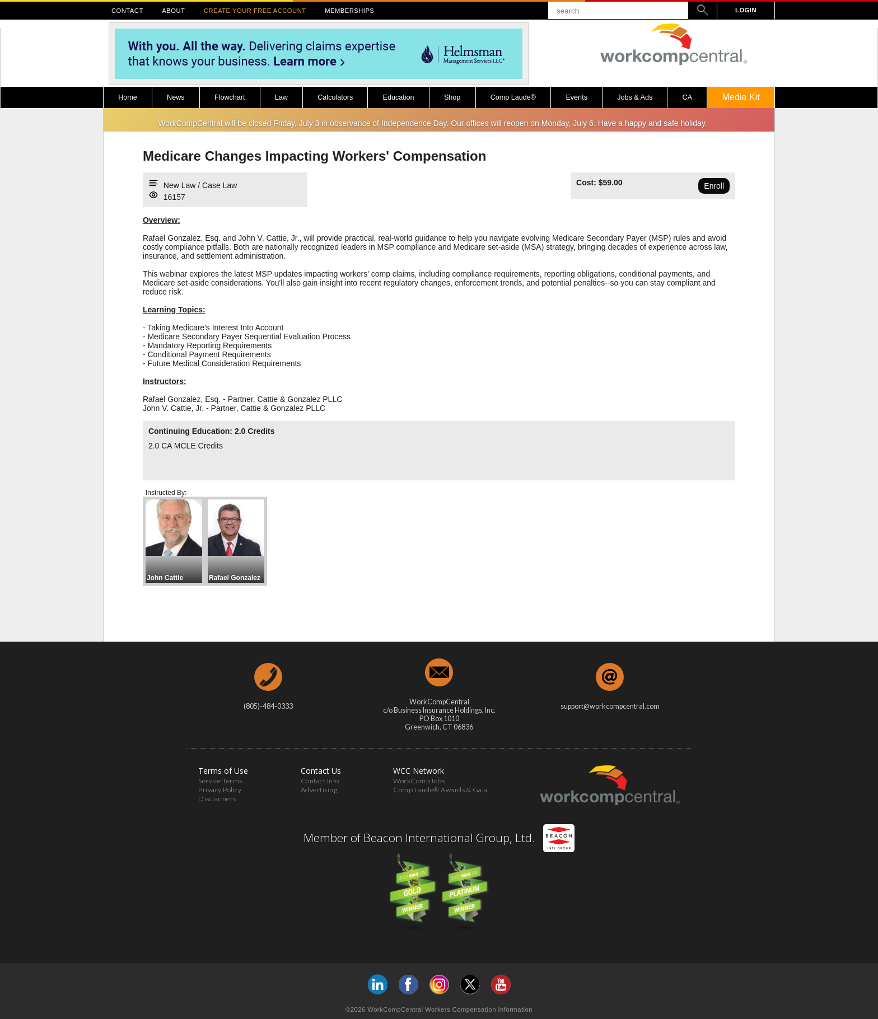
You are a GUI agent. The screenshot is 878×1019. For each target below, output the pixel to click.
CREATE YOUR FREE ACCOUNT (255, 10)
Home (127, 97)
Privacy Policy (219, 790)
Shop (452, 97)
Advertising (319, 790)
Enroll (714, 185)
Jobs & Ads (634, 97)
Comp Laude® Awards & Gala (440, 790)
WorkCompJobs (419, 781)
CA (688, 97)
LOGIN (745, 10)
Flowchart (229, 97)
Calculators (335, 97)
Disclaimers (217, 798)
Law (281, 97)
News (176, 97)
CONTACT (127, 10)
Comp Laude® (513, 97)
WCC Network (418, 770)
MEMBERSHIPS (349, 10)
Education (398, 97)
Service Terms (220, 781)
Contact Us (321, 770)
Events (576, 97)
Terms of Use (223, 770)
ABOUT (173, 10)
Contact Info (320, 781)
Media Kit (740, 97)
